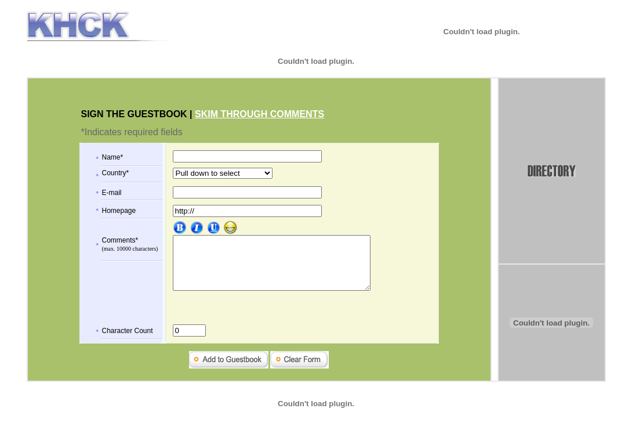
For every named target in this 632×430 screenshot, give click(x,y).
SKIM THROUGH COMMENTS (259, 114)
